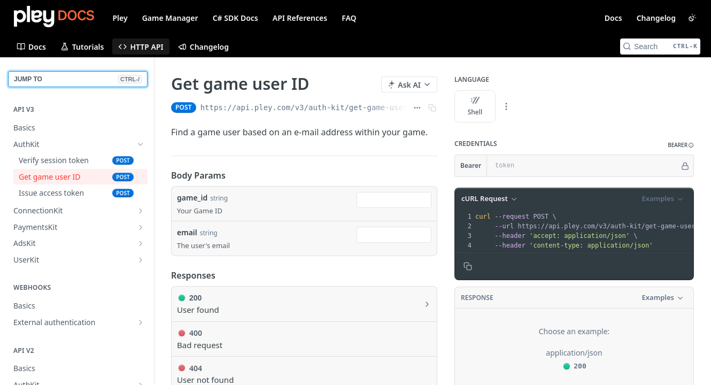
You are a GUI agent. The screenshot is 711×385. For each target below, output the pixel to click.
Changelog (656, 18)
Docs (613, 18)
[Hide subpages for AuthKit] (140, 144)
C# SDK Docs (235, 18)
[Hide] (685, 165)
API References (300, 18)
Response (477, 297)
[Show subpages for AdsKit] (140, 243)
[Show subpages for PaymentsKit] (140, 227)
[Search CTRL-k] (660, 46)
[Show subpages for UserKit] (140, 260)
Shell (475, 106)
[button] (681, 145)
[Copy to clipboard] (467, 266)
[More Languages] (506, 106)
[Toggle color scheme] (692, 18)
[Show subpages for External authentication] (140, 322)
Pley (120, 18)
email (187, 232)
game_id (192, 197)
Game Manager (170, 18)
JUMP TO (78, 79)
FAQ (349, 18)
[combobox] (394, 200)
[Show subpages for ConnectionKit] (140, 210)
